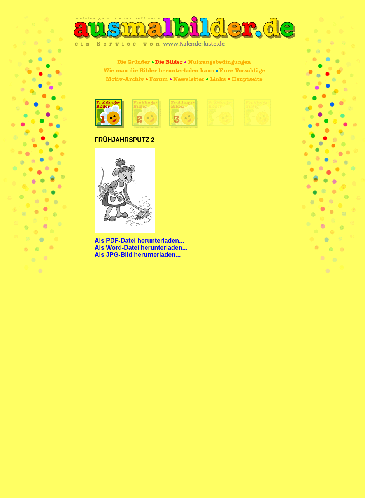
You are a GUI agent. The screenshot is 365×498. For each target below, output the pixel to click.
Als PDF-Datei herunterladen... (139, 240)
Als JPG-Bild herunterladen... (138, 254)
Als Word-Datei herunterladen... (141, 247)
